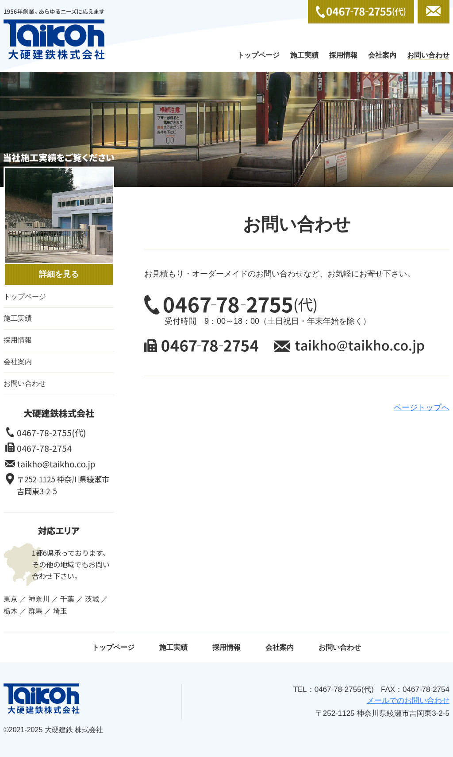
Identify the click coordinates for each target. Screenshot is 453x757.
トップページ (258, 55)
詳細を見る (59, 274)
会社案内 (382, 55)
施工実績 (304, 55)
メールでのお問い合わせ (433, 11)
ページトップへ (421, 407)
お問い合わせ (428, 55)
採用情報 (343, 55)
